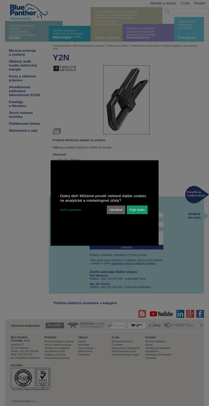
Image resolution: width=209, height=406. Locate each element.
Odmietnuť (116, 209)
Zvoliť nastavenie (70, 209)
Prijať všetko (137, 209)
